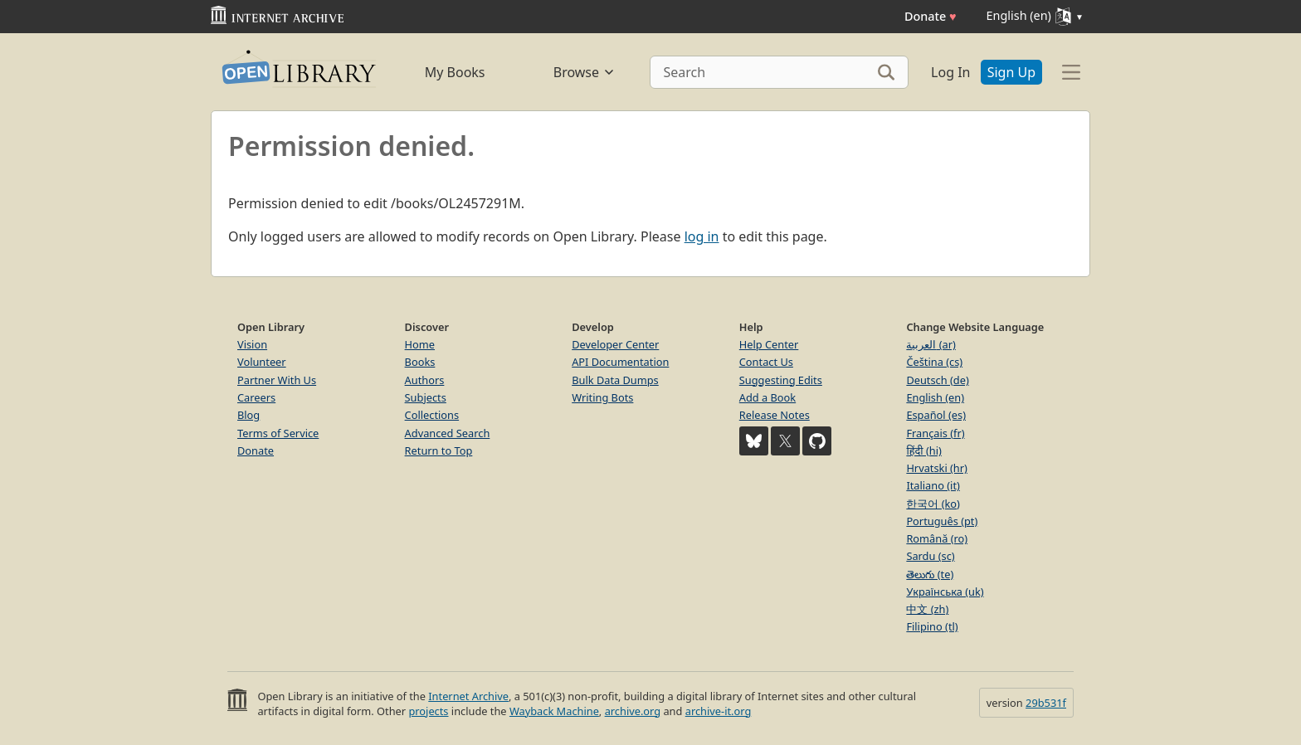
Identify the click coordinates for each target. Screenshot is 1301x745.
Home (420, 344)
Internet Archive (468, 696)
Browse (584, 72)
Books (420, 361)
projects (428, 711)
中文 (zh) (927, 608)
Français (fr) (935, 433)
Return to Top (439, 450)
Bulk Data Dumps (615, 379)
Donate (930, 16)
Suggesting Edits (780, 379)
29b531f (1046, 702)
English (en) (935, 397)
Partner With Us (276, 379)
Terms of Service (278, 433)
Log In (950, 72)
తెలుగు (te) (929, 574)
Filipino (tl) (931, 626)
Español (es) (936, 414)
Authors (425, 379)
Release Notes (774, 414)
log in (702, 236)
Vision (252, 344)
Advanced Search (447, 433)
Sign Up (1011, 72)
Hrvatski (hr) (936, 467)
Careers (256, 397)
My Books (455, 72)
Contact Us (766, 361)
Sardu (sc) (930, 555)
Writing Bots (602, 397)
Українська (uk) (944, 591)
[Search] (779, 72)
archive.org (632, 711)
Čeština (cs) (934, 361)
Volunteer (261, 361)
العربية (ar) (930, 344)
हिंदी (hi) (923, 450)
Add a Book (767, 397)
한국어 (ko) (933, 503)
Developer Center (615, 344)
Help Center (769, 344)
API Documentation (620, 361)
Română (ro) (936, 538)
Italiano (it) (933, 485)
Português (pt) (941, 521)
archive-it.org (718, 711)
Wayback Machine (554, 711)
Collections (432, 414)
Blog (248, 414)
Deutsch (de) (937, 379)
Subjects (425, 397)
